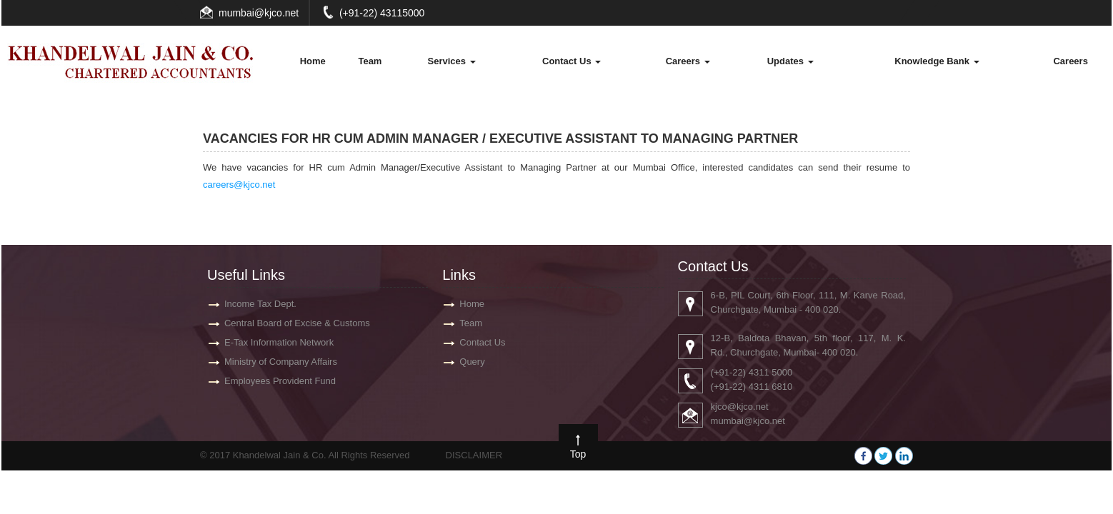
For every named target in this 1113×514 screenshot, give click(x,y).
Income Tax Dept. (254, 303)
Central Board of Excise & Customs (291, 323)
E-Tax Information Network (272, 342)
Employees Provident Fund (273, 381)
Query (471, 361)
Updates (790, 61)
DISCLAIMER (474, 455)
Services (451, 61)
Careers (688, 61)
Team (369, 61)
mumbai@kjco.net (259, 13)
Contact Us (571, 61)
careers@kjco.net (239, 184)
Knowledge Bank (936, 61)
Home (313, 61)
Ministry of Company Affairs (274, 361)
